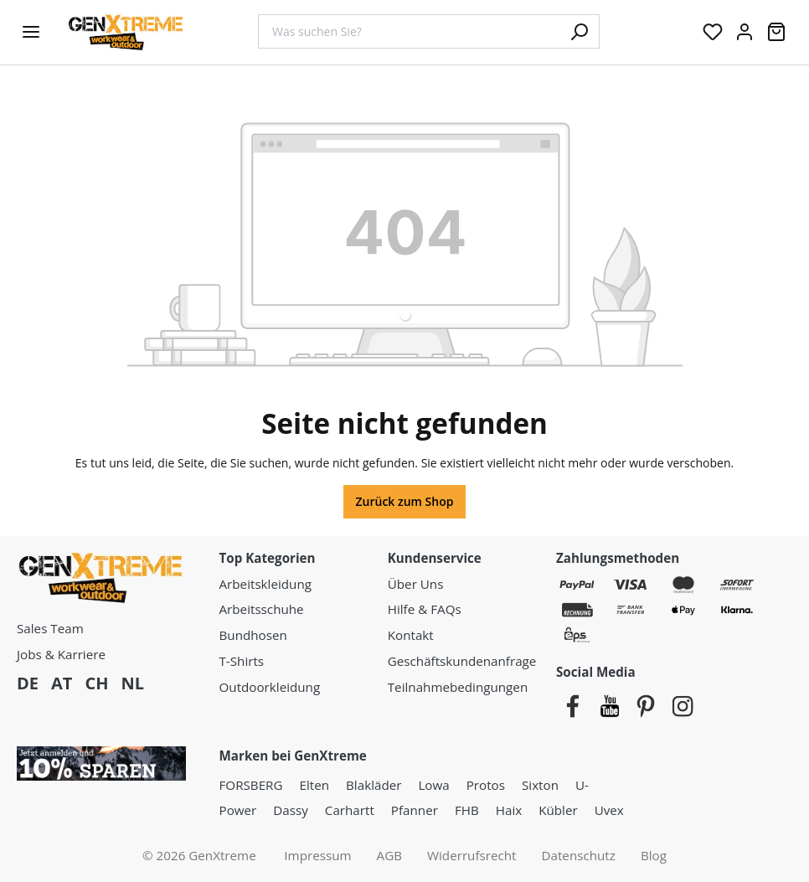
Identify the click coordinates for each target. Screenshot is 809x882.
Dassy (290, 810)
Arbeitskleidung (265, 583)
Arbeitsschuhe (261, 609)
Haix (509, 810)
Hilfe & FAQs (424, 609)
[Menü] (31, 31)
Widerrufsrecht (472, 855)
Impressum (317, 855)
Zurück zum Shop (405, 501)
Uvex (609, 810)
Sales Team (50, 628)
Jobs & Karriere (61, 654)
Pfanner (414, 810)
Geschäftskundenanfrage (462, 660)
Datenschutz (579, 855)
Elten (315, 784)
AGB (389, 855)
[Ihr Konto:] (744, 31)
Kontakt (411, 635)
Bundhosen (253, 635)
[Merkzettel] (713, 31)
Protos (485, 784)
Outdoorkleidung (270, 686)
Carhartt (349, 810)
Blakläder (373, 784)
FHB (467, 810)
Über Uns (416, 583)
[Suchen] (579, 31)
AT (61, 683)
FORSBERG (251, 784)
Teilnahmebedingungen (458, 686)
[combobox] (408, 31)
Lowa (433, 784)
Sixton (540, 784)
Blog (654, 855)
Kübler (557, 810)
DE (28, 683)
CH (96, 683)
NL (132, 683)
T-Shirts (242, 660)
